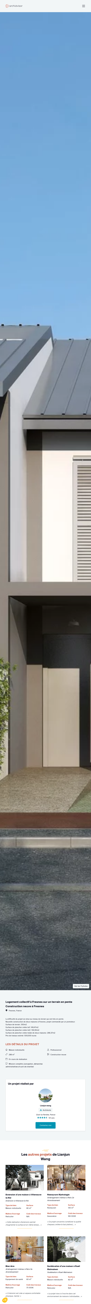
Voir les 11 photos (81, 986)
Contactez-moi (45, 1125)
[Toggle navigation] (82, 6)
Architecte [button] (45, 1110)
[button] (5, 1300)
